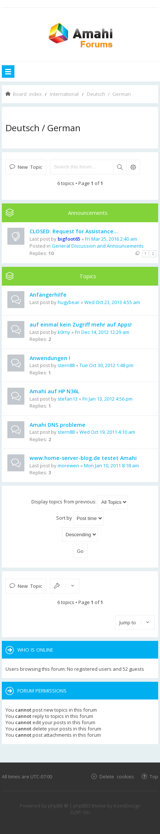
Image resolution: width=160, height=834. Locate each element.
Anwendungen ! (50, 358)
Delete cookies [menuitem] (116, 776)
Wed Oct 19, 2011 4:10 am (107, 432)
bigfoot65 (69, 238)
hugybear (68, 302)
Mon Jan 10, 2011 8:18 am (111, 465)
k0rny (64, 332)
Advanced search (133, 167)
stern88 (66, 365)
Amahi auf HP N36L (54, 391)
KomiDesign (127, 805)
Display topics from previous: (79, 502)
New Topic (30, 166)
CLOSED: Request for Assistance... (74, 231)
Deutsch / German (43, 128)
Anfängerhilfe (48, 294)
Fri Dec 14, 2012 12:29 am (102, 332)
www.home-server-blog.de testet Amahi (83, 457)
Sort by (79, 518)
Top (154, 776)
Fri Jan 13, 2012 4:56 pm (107, 398)
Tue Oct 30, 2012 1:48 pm (106, 365)
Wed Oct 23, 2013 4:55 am (112, 302)
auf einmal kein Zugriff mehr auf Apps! (81, 324)
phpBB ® (58, 805)
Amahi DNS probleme (57, 424)
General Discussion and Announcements (98, 245)
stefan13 (68, 398)
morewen (68, 465)
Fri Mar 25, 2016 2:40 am (111, 238)
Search (119, 167)
